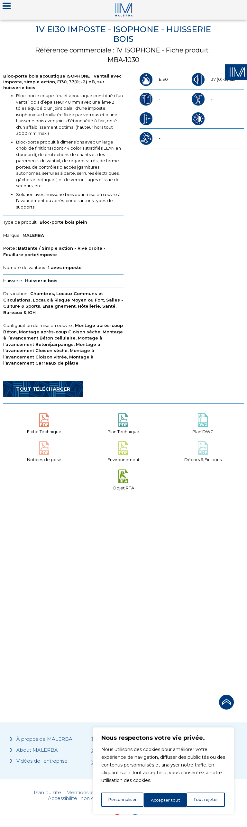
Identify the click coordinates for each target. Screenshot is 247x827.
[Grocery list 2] (185, 595)
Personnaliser (122, 800)
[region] (163, 772)
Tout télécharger (43, 389)
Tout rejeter (164, 800)
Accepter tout (205, 800)
